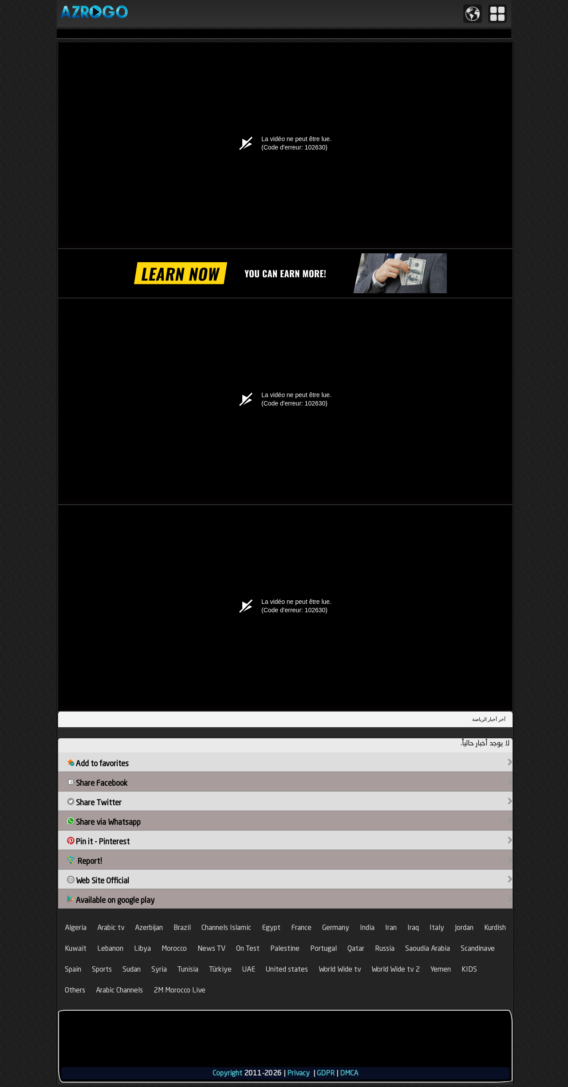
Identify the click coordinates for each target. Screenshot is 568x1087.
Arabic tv (110, 927)
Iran (391, 927)
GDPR (326, 1073)
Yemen (440, 969)
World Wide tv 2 (395, 969)
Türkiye (220, 969)
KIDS (469, 969)
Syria (159, 969)
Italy (437, 927)
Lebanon (110, 948)
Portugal (323, 948)
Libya (142, 948)
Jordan (464, 927)
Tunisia (188, 969)
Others (75, 990)
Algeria (76, 927)
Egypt (271, 927)
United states (287, 969)
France (301, 927)
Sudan (131, 969)
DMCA (349, 1073)
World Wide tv (340, 969)
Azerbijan (149, 927)
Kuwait (76, 948)
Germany (335, 927)
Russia (384, 948)
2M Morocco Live (179, 990)
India (367, 927)
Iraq (413, 927)
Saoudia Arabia (427, 948)
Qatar (355, 948)
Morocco (174, 948)
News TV (211, 948)
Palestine (285, 948)
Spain (73, 969)
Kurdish (495, 927)
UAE (248, 969)
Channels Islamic (226, 927)
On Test (248, 948)
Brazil (182, 927)
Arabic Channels (119, 990)
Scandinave (478, 948)
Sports (102, 969)
